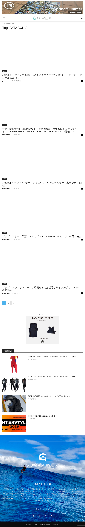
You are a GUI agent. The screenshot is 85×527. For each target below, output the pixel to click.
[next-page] (13, 303)
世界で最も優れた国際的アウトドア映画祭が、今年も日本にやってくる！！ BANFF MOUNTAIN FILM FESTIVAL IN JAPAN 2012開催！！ (39, 130)
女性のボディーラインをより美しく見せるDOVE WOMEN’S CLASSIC (52, 376)
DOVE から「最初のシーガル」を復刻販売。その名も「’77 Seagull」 (52, 357)
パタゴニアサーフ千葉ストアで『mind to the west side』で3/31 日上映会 (41, 236)
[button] (3, 18)
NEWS (4, 71)
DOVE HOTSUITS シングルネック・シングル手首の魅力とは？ (50, 396)
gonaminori (6, 81)
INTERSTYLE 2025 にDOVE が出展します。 (43, 416)
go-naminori (6, 293)
